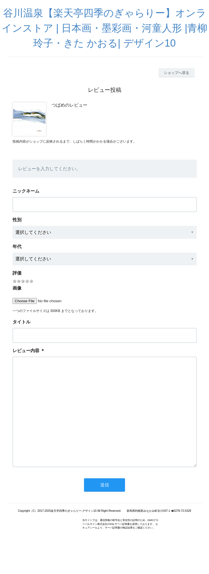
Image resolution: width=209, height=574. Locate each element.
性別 (17, 219)
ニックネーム (26, 191)
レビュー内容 (26, 350)
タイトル (21, 322)
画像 (17, 288)
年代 (17, 246)
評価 (17, 273)
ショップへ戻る (176, 73)
